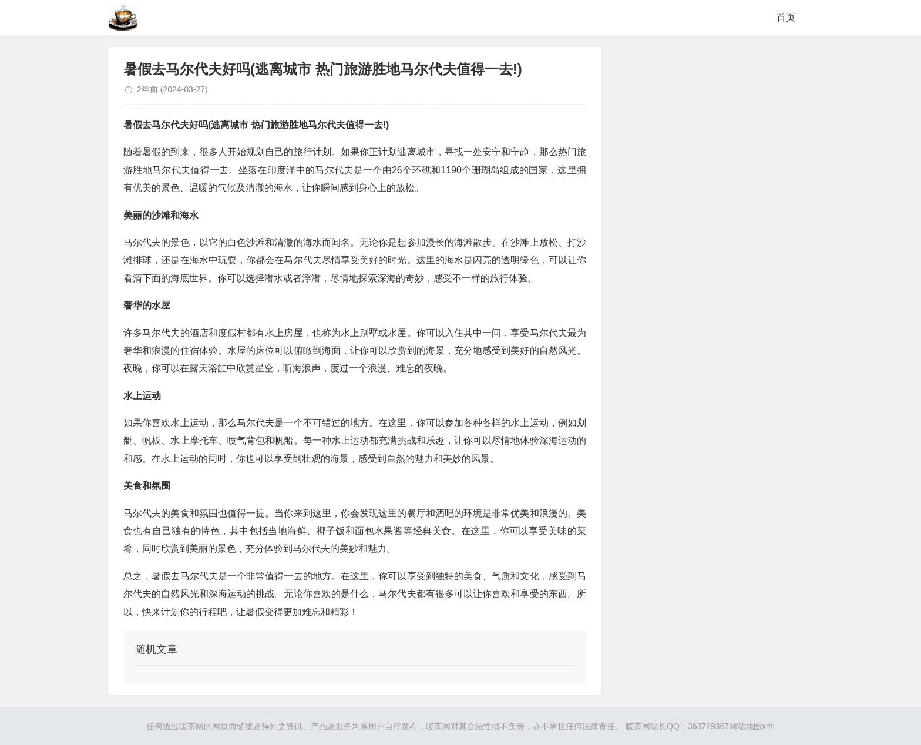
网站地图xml (752, 726)
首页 (786, 17)
